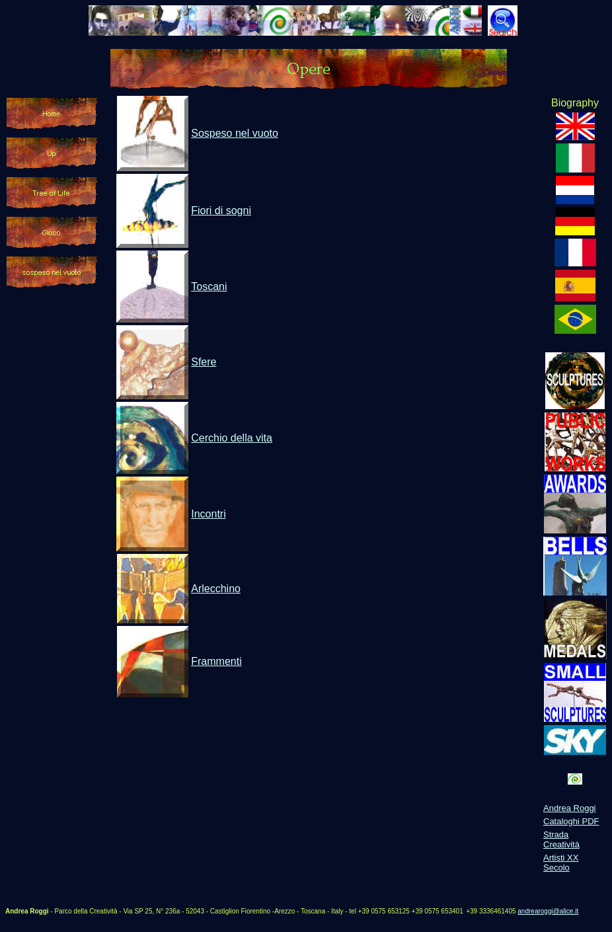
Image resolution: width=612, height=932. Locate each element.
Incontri (208, 514)
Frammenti (216, 661)
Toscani (209, 286)
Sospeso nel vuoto (234, 133)
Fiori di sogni (221, 210)
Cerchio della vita (231, 438)
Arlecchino (216, 588)
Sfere (203, 362)
